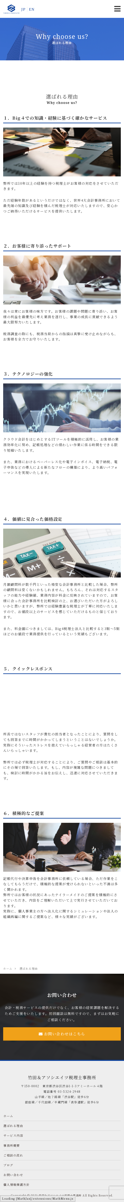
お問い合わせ (13, 1175)
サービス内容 (13, 1135)
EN (31, 9)
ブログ (8, 1165)
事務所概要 (11, 1145)
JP (23, 9)
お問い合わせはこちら (62, 1033)
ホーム (8, 1116)
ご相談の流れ (13, 1155)
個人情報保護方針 (16, 1184)
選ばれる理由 (13, 1126)
